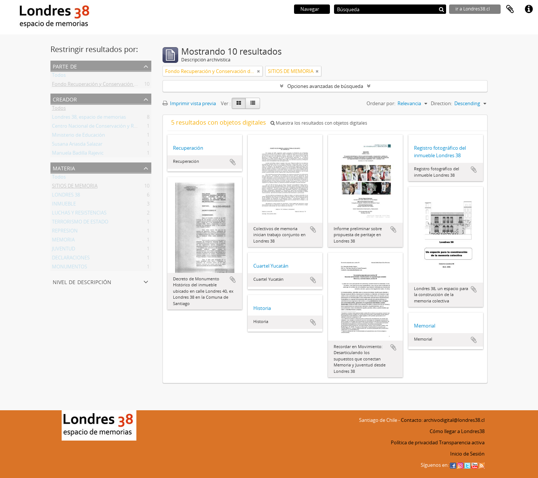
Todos (59, 76)
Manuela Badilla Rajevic (77, 154)
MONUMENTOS (69, 268)
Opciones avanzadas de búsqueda (325, 86)
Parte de (65, 66)
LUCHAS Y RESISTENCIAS (79, 214)
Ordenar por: (381, 103)
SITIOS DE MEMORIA (75, 187)
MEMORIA (63, 241)
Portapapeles (510, 9)
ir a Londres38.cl (472, 9)
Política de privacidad (414, 442)
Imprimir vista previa (189, 103)
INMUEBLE (64, 205)
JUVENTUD (63, 250)
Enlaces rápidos (528, 9)
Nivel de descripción (82, 281)
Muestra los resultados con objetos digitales (318, 123)
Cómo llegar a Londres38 (457, 431)
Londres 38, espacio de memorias (89, 118)
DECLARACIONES (71, 259)
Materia (64, 167)
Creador (65, 99)
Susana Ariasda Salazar (77, 145)
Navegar (309, 9)
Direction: (441, 103)
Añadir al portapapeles (232, 162)
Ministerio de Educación (78, 136)
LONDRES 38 (66, 196)
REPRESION (65, 232)
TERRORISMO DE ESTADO (80, 223)
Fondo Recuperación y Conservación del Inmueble (107, 85)
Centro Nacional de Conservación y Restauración (106, 127)
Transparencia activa (462, 442)
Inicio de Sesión (467, 453)
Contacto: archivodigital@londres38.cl (443, 420)
